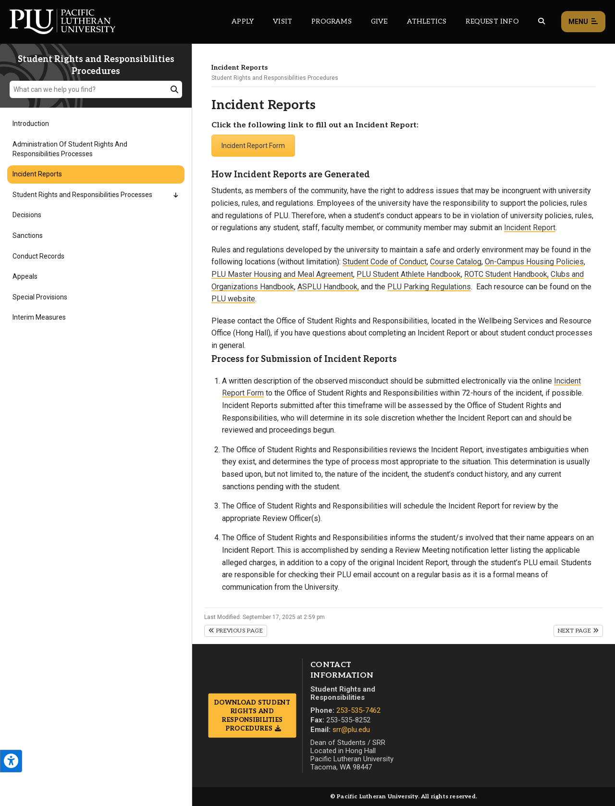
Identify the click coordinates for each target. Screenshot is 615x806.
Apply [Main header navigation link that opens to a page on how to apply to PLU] (243, 21)
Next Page (578, 630)
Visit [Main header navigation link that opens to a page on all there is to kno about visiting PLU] (282, 21)
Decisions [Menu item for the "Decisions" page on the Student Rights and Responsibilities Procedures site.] (26, 215)
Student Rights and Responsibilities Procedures (274, 77)
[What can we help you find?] (96, 89)
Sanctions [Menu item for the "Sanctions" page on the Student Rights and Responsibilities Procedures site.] (27, 235)
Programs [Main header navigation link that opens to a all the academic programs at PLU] (331, 21)
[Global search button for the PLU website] (541, 21)
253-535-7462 (358, 710)
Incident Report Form (253, 145)
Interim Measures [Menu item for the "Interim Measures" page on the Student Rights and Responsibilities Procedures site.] (39, 317)
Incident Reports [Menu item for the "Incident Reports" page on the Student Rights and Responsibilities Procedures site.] (37, 174)
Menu (583, 22)
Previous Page (236, 630)
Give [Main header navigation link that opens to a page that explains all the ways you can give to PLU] (379, 21)
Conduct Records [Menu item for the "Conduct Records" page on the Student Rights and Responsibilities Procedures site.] (38, 256)
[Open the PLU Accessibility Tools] (11, 761)
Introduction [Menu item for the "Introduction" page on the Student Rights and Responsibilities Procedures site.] (30, 123)
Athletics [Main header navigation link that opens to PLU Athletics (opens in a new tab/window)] (427, 21)
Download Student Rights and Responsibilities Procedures (252, 715)
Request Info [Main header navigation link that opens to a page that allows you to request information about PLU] (492, 21)
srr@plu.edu (351, 729)
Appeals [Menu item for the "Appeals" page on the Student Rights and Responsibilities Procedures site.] (24, 276)
